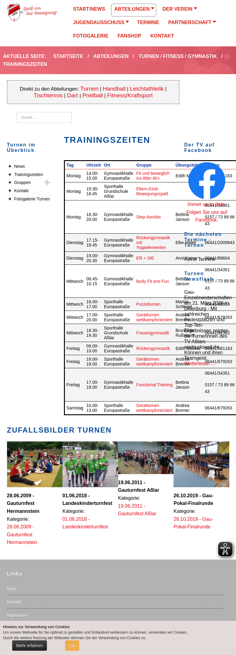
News (19, 166)
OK (72, 645)
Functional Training (154, 384)
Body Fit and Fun (152, 281)
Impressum (17, 614)
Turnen (89, 88)
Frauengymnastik (152, 332)
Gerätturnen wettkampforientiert (154, 317)
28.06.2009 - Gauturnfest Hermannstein (22, 534)
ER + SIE (145, 258)
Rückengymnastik (153, 348)
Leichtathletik (147, 88)
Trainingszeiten (28, 174)
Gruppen (22, 182)
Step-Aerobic (148, 216)
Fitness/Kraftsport (130, 95)
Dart (73, 95)
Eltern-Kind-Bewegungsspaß (152, 191)
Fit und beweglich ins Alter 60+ (153, 176)
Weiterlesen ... (199, 363)
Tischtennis (48, 95)
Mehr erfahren (29, 645)
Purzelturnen (148, 304)
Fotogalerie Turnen (32, 198)
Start (11, 588)
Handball (114, 88)
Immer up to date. (207, 204)
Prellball (92, 95)
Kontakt (21, 190)
